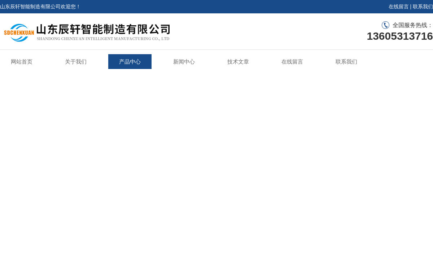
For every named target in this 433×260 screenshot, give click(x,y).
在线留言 (399, 6)
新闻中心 (184, 61)
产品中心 (130, 61)
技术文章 (238, 61)
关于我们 (76, 61)
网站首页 (21, 61)
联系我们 (423, 6)
